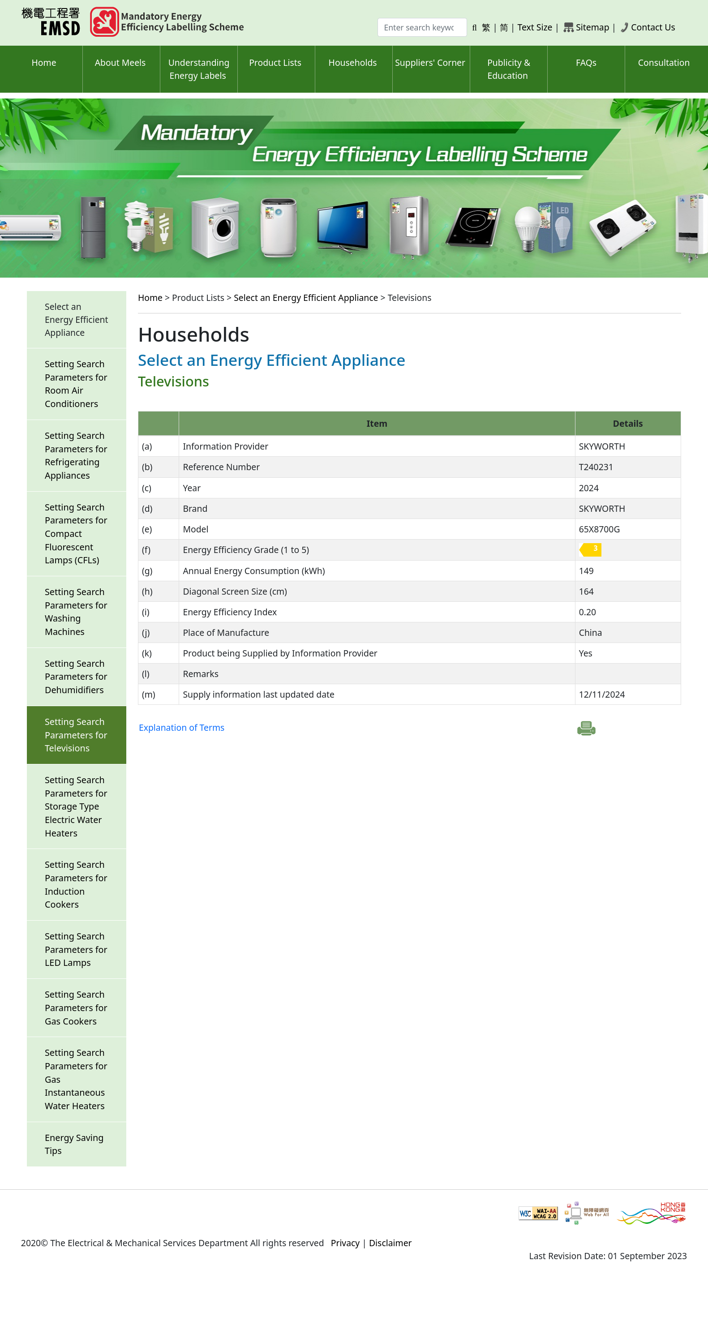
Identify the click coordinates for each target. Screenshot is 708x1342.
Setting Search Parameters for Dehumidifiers (76, 676)
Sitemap (592, 27)
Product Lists (275, 62)
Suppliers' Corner (430, 62)
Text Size (535, 27)
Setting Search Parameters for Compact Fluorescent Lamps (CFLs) (76, 533)
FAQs (586, 62)
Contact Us (653, 27)
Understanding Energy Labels (199, 68)
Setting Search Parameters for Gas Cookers (76, 1007)
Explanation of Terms (181, 727)
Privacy (345, 1243)
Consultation (664, 62)
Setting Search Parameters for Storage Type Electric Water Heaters (76, 806)
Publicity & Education (508, 68)
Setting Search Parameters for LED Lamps (76, 949)
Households (353, 62)
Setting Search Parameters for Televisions (76, 735)
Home (43, 62)
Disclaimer (390, 1243)
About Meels (120, 62)
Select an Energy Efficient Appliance (306, 298)
